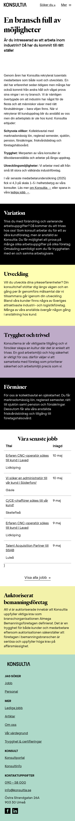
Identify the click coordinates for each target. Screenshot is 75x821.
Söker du (47, 5)
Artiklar (10, 716)
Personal (11, 691)
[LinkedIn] (15, 813)
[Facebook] (8, 813)
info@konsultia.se (18, 790)
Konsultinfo (13, 766)
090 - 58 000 (15, 782)
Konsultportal (15, 758)
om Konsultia (38, 187)
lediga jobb (18, 192)
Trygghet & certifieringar (23, 741)
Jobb (8, 683)
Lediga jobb (14, 708)
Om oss (10, 725)
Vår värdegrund (16, 733)
